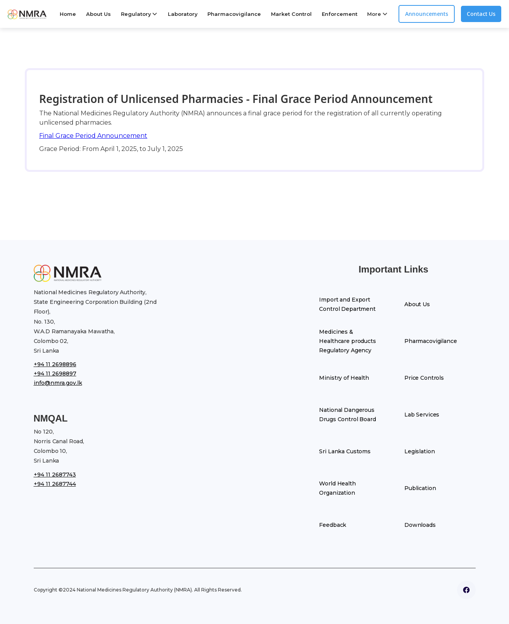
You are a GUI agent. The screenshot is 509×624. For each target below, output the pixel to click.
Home (68, 14)
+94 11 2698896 (55, 364)
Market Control (291, 14)
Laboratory (183, 14)
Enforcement (339, 14)
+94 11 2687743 (55, 474)
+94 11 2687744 (55, 483)
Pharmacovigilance (234, 14)
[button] (139, 14)
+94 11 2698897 (55, 373)
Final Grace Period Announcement (93, 135)
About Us (98, 14)
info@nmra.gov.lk (58, 382)
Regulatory (136, 14)
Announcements (426, 13)
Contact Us (481, 13)
